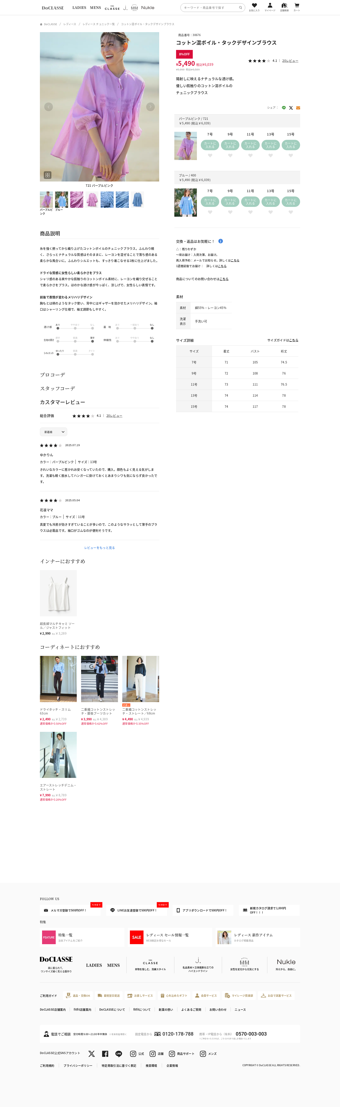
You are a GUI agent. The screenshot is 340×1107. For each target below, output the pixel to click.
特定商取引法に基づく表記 (119, 1065)
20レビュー (114, 415)
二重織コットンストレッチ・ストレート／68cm (139, 711)
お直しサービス (140, 995)
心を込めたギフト (174, 995)
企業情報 (172, 1065)
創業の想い (166, 1009)
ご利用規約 (47, 1065)
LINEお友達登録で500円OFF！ (138, 908)
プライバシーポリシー (78, 1065)
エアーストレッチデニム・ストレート (58, 787)
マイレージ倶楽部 (239, 995)
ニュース (240, 1009)
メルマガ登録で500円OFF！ (72, 908)
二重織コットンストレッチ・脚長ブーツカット (98, 711)
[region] (170, 7)
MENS (95, 7)
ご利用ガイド (48, 995)
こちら (235, 260)
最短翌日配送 (109, 995)
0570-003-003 (251, 1034)
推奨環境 (151, 1065)
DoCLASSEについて (112, 1009)
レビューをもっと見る (99, 547)
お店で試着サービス (276, 996)
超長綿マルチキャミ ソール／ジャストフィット (57, 625)
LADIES (79, 7)
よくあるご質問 (191, 1009)
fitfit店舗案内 (82, 1009)
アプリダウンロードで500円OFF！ (202, 910)
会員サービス (206, 995)
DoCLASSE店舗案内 (53, 1009)
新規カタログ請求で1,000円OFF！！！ (264, 910)
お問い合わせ (218, 1009)
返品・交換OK (78, 995)
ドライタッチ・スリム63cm (55, 711)
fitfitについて (142, 1009)
